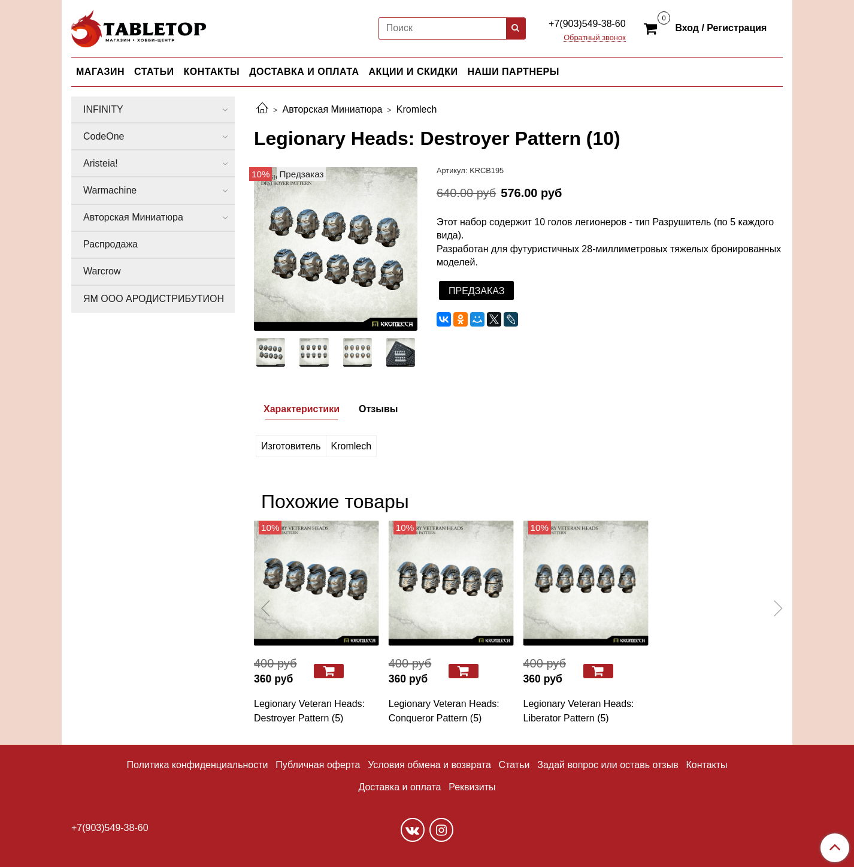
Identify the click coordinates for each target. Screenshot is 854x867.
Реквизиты (472, 787)
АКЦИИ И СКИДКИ (413, 72)
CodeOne (104, 136)
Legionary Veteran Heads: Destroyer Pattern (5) (309, 711)
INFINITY (103, 109)
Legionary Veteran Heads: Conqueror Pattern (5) (444, 711)
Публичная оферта (317, 765)
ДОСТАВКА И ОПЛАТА (304, 72)
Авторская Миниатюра (332, 109)
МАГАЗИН (100, 72)
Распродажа (110, 244)
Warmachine (110, 190)
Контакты (706, 765)
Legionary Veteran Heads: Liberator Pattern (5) (578, 711)
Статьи (514, 765)
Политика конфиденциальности (197, 765)
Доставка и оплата (399, 787)
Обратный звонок (595, 38)
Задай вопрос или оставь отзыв (607, 765)
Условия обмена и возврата (429, 765)
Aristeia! (100, 163)
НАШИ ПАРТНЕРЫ (513, 72)
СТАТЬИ (154, 72)
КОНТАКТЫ (212, 72)
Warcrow (102, 271)
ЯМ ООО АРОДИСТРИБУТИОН (153, 299)
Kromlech (416, 109)
